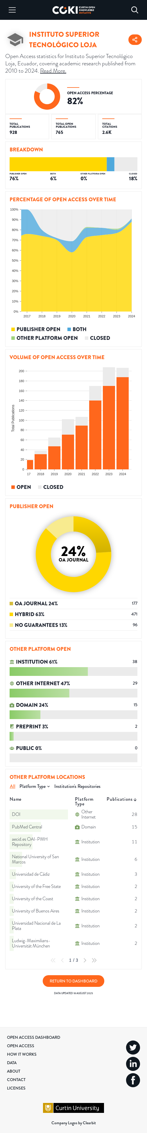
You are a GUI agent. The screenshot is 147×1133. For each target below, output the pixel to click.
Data (12, 1063)
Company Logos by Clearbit (73, 1123)
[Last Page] (94, 960)
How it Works (22, 1054)
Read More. (53, 71)
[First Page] (53, 960)
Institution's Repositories (77, 786)
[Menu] (12, 10)
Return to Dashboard (73, 981)
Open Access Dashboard (33, 1037)
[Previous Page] (62, 960)
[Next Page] (84, 960)
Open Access (20, 1046)
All (12, 786)
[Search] (135, 10)
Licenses (16, 1088)
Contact (16, 1080)
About (13, 1071)
